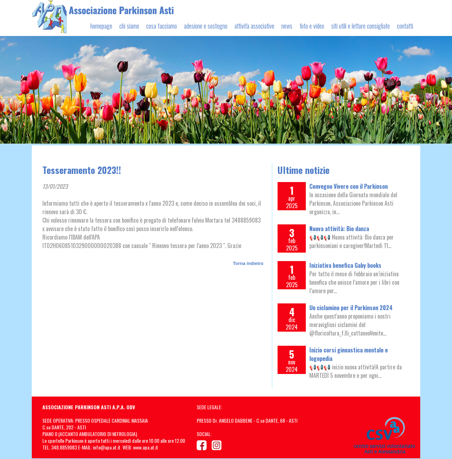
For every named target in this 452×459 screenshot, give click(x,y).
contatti (405, 25)
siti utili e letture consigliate (360, 25)
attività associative (254, 25)
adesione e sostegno (205, 25)
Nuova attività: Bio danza (339, 228)
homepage (101, 25)
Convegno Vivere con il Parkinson (348, 186)
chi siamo (129, 25)
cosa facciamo (161, 25)
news (286, 25)
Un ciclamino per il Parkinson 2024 (351, 307)
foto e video (311, 25)
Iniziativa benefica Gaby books (345, 265)
